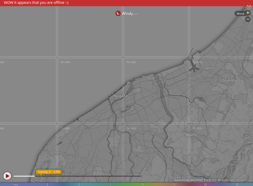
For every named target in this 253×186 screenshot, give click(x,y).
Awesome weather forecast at (210, 179)
